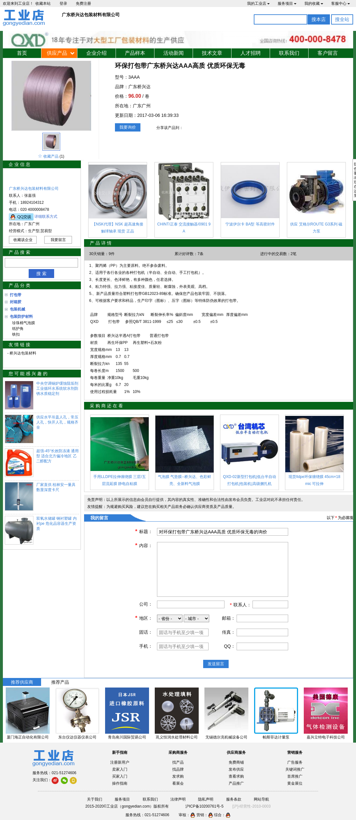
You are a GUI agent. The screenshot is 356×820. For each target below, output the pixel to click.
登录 (63, 3)
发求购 (178, 776)
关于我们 (94, 799)
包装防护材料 (21, 316)
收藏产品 (51, 156)
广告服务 (295, 762)
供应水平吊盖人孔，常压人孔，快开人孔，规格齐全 (57, 422)
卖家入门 (119, 769)
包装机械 (17, 309)
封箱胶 (15, 302)
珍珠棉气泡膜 (22, 323)
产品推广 (236, 783)
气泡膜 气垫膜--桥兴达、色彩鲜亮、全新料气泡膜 (184, 480)
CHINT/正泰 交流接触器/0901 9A (183, 227)
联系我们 (289, 53)
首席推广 (295, 776)
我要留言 (58, 240)
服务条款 (233, 799)
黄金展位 (295, 783)
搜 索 (41, 273)
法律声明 (178, 799)
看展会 (178, 783)
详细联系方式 (45, 216)
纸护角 (17, 328)
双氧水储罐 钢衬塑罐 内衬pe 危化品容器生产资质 (56, 523)
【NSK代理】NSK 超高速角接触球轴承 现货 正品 (117, 227)
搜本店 (318, 19)
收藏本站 (43, 3)
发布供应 (236, 769)
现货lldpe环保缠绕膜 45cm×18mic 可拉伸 (314, 480)
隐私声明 (205, 799)
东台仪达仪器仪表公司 (77, 737)
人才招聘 (250, 53)
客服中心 (340, 3)
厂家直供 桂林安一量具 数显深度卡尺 (55, 487)
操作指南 (119, 783)
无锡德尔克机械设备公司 (226, 737)
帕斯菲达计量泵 (276, 737)
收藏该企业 (22, 240)
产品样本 (135, 53)
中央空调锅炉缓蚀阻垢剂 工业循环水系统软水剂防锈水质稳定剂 (57, 388)
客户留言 (327, 53)
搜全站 (342, 19)
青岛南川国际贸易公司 (127, 737)
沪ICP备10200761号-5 (204, 806)
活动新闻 (173, 53)
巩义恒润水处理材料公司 (177, 737)
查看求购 (236, 776)
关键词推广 (294, 769)
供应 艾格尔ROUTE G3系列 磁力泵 (316, 227)
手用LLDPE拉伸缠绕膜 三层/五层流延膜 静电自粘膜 (119, 480)
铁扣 (15, 334)
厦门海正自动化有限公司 (28, 737)
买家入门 (119, 776)
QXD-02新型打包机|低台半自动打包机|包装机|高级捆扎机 (249, 480)
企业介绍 (96, 53)
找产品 (178, 762)
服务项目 (287, 3)
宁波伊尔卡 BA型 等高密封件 (250, 224)
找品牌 (178, 769)
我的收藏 (313, 3)
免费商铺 (236, 762)
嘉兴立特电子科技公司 (326, 737)
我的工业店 (258, 3)
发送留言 (216, 663)
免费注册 (83, 3)
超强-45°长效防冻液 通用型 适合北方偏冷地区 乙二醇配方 (57, 456)
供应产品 (57, 53)
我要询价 (127, 127)
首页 (22, 53)
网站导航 (261, 799)
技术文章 (212, 53)
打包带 (15, 295)
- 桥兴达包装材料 (21, 353)
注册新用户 (119, 762)
